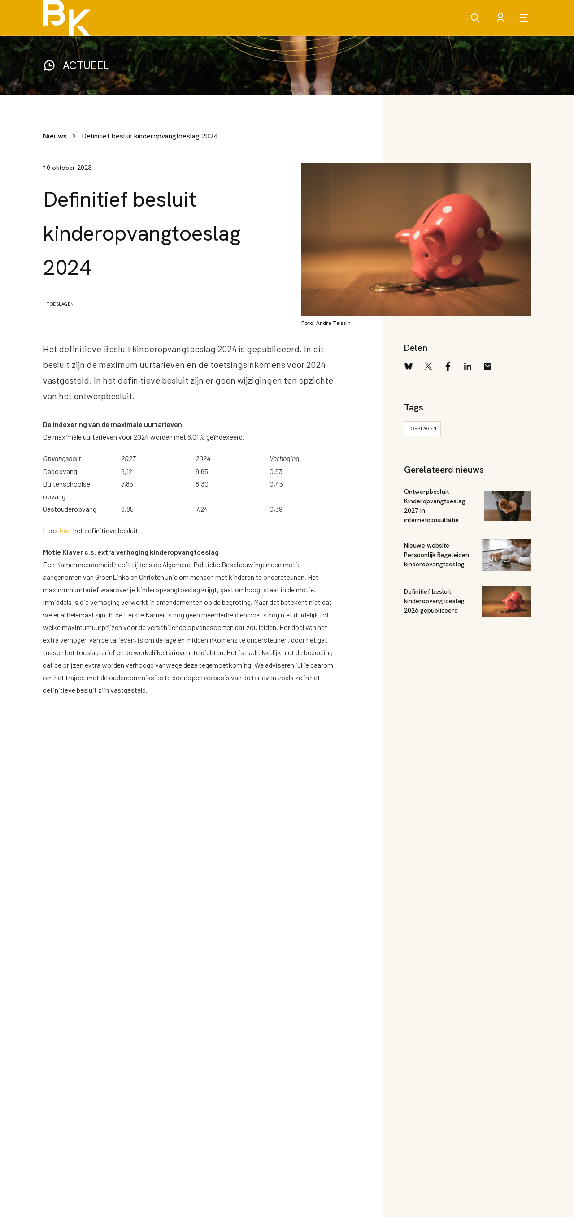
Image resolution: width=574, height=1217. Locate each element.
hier (65, 530)
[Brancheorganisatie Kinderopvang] (67, 18)
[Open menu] (525, 18)
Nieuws (54, 136)
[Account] (500, 18)
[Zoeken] (475, 18)
